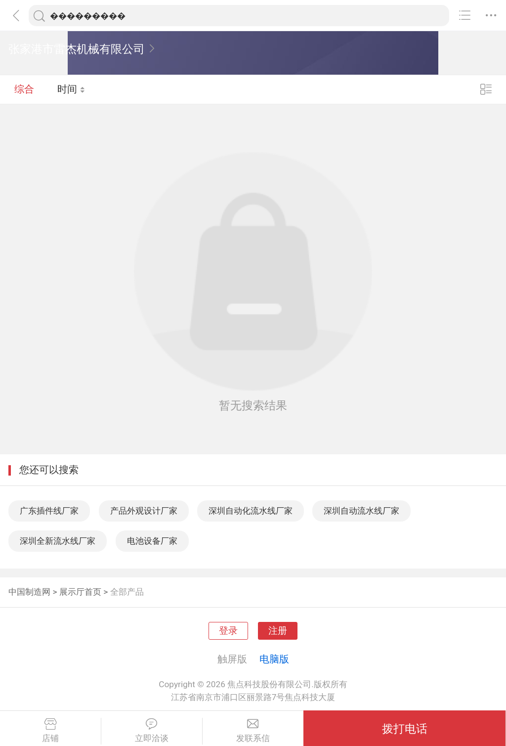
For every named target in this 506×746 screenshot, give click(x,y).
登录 (228, 630)
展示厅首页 (80, 592)
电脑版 (274, 659)
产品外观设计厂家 (143, 511)
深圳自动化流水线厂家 (251, 511)
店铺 (50, 730)
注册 (277, 630)
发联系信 (253, 730)
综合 (24, 89)
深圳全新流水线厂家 (57, 541)
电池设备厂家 (152, 541)
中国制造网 (29, 592)
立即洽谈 (151, 730)
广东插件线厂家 (49, 511)
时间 (71, 89)
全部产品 (127, 592)
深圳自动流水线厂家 (361, 511)
